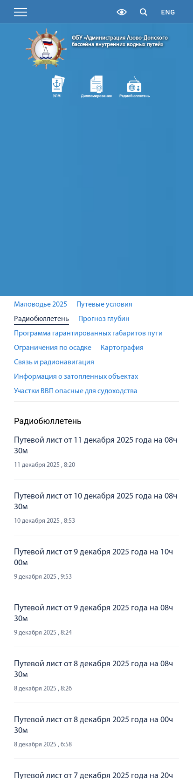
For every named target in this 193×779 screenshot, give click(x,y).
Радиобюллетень (41, 319)
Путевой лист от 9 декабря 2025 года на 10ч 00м (93, 557)
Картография (122, 348)
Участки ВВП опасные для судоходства (76, 391)
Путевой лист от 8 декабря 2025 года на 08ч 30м (93, 669)
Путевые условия (104, 304)
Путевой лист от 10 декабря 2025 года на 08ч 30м (95, 502)
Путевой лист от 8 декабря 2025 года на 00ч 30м (93, 725)
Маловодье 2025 (40, 304)
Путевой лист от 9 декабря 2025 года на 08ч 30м (93, 613)
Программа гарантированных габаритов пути (88, 333)
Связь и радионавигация (54, 362)
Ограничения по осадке (52, 348)
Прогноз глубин (104, 319)
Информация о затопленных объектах (76, 377)
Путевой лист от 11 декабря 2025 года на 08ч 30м (95, 446)
